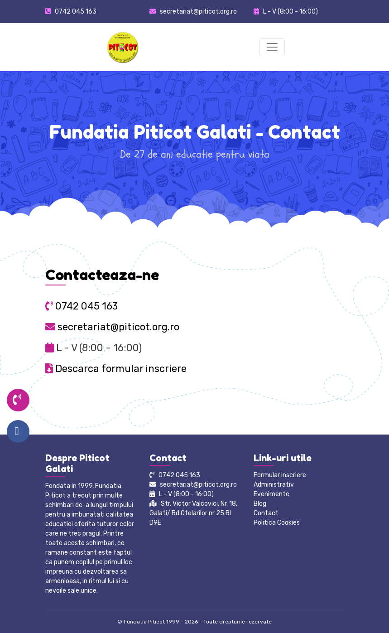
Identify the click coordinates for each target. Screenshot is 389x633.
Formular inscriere (280, 475)
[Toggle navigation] (272, 47)
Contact (266, 513)
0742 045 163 (75, 11)
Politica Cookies (277, 523)
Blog (260, 503)
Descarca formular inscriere (116, 368)
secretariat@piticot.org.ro (112, 327)
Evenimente (271, 494)
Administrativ (274, 484)
